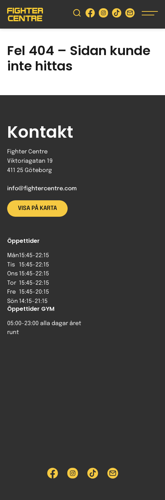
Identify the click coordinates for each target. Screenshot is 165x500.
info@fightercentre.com (42, 189)
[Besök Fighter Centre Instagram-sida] (103, 14)
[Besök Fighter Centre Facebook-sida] (90, 14)
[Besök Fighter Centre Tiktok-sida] (116, 14)
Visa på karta (37, 208)
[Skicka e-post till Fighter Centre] (130, 14)
